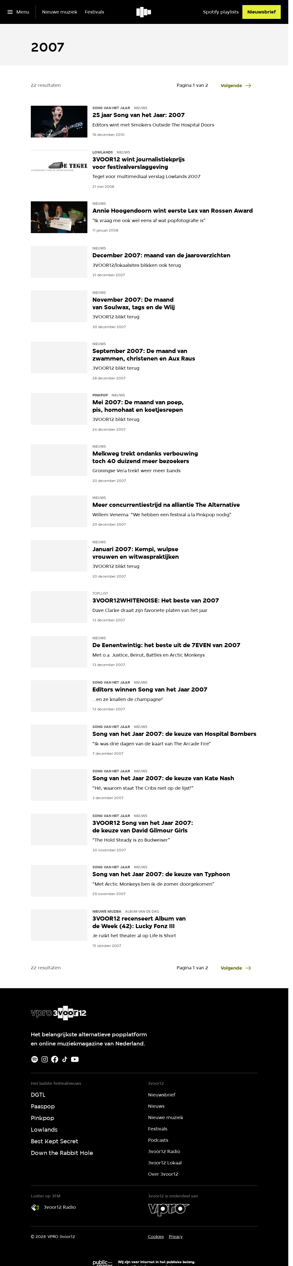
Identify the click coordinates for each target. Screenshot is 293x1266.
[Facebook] (54, 1059)
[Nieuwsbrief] (261, 12)
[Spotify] (34, 1059)
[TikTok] (65, 1059)
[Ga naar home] (144, 12)
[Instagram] (44, 1059)
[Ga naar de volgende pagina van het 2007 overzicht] (236, 85)
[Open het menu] (18, 12)
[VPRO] (169, 1210)
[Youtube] (75, 1059)
